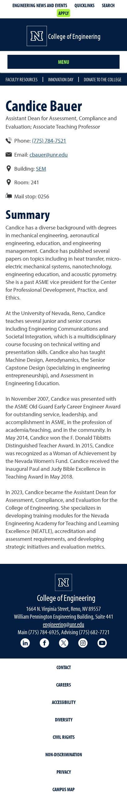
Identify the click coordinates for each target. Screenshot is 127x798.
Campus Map (63, 789)
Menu (63, 61)
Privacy (64, 772)
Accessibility (63, 702)
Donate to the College (102, 79)
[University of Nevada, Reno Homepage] (63, 582)
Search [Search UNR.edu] (108, 5)
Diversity (63, 719)
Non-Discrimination (63, 754)
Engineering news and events (39, 5)
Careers (63, 685)
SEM (41, 168)
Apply (63, 13)
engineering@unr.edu (63, 624)
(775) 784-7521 (49, 140)
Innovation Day (60, 79)
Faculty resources (22, 79)
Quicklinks (84, 5)
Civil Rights (64, 737)
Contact (64, 667)
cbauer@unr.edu (48, 154)
